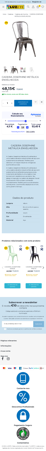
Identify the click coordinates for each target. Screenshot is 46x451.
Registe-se (36, 2)
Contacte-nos (23, 388)
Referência (5, 85)
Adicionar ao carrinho (23, 103)
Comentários (23, 443)
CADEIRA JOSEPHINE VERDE (12, 267)
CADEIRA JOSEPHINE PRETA (34, 267)
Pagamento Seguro (23, 425)
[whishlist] (42, 7)
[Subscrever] (38, 324)
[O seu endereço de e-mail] (17, 323)
